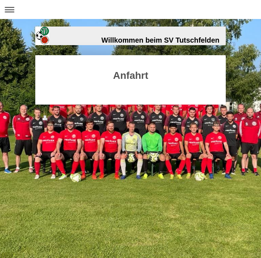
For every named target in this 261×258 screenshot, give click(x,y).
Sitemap (85, 118)
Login (213, 118)
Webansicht (208, 123)
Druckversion (59, 118)
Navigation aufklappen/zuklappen (130, 9)
